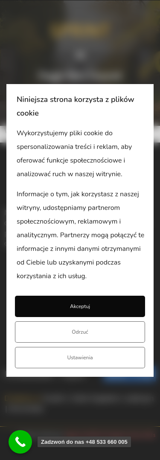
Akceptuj (80, 306)
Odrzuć (80, 332)
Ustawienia (80, 357)
